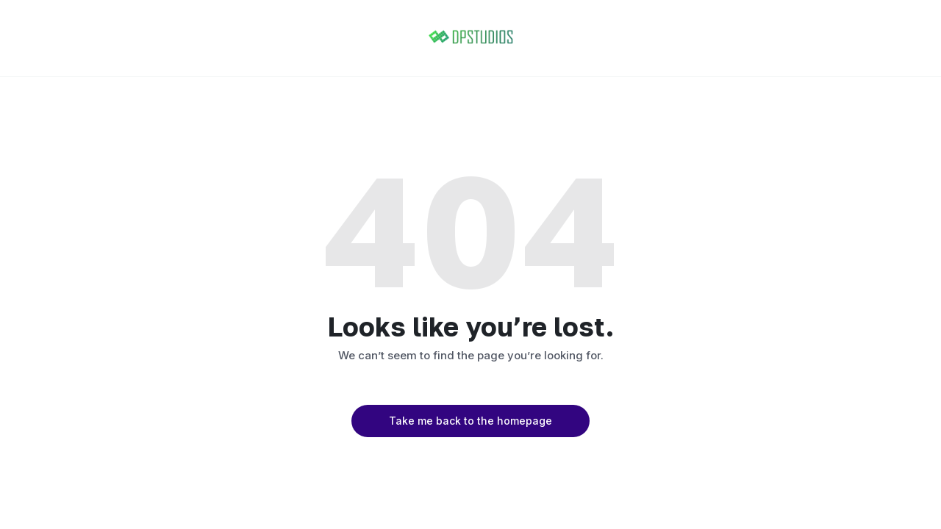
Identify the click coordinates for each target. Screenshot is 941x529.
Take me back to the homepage (470, 420)
